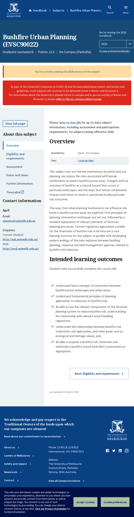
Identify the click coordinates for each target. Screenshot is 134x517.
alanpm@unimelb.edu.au (19, 220)
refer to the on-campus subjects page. (79, 99)
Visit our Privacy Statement (51, 508)
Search (110, 9)
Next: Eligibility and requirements (97, 374)
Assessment (14, 167)
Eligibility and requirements (15, 156)
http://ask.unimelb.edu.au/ (20, 239)
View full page (15, 124)
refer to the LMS (70, 122)
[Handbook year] (116, 44)
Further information (19, 183)
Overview (12, 145)
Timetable (18, 193)
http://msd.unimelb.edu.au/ (21, 249)
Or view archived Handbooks (114, 51)
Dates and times (17, 175)
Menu (126, 9)
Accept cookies (85, 502)
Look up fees (85, 160)
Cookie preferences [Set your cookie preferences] (115, 502)
